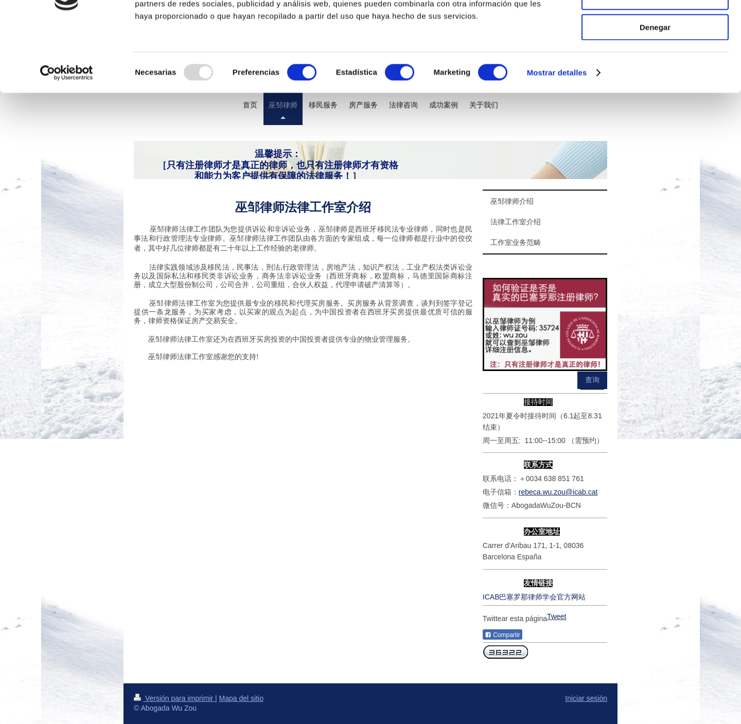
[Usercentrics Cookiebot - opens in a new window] (67, 131)
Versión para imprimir (174, 698)
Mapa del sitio (241, 698)
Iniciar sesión (586, 698)
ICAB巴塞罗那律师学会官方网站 (534, 597)
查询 (592, 380)
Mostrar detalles (557, 131)
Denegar (655, 85)
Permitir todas (655, 25)
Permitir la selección (655, 55)
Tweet (556, 616)
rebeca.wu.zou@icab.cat (558, 492)
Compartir (502, 635)
